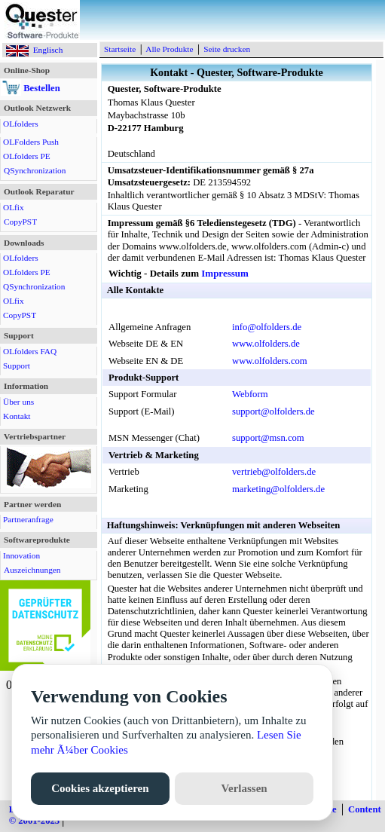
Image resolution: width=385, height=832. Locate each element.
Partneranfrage (28, 519)
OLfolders (20, 123)
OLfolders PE (26, 156)
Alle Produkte (169, 49)
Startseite (120, 49)
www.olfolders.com (269, 361)
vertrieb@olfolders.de (274, 471)
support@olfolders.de (273, 411)
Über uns (18, 401)
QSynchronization (35, 170)
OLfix (13, 207)
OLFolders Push (31, 141)
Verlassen (244, 788)
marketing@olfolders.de (278, 489)
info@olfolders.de (266, 327)
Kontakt (17, 416)
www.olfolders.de (266, 343)
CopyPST (20, 221)
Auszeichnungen (32, 569)
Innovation (21, 555)
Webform (249, 394)
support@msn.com (268, 438)
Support (16, 365)
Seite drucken (226, 49)
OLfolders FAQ (30, 351)
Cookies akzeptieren (99, 788)
